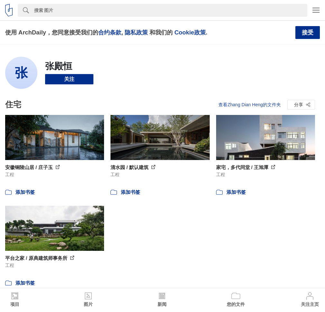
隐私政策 (136, 32)
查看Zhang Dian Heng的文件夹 (249, 104)
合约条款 (109, 32)
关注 (69, 79)
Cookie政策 (190, 32)
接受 (307, 32)
